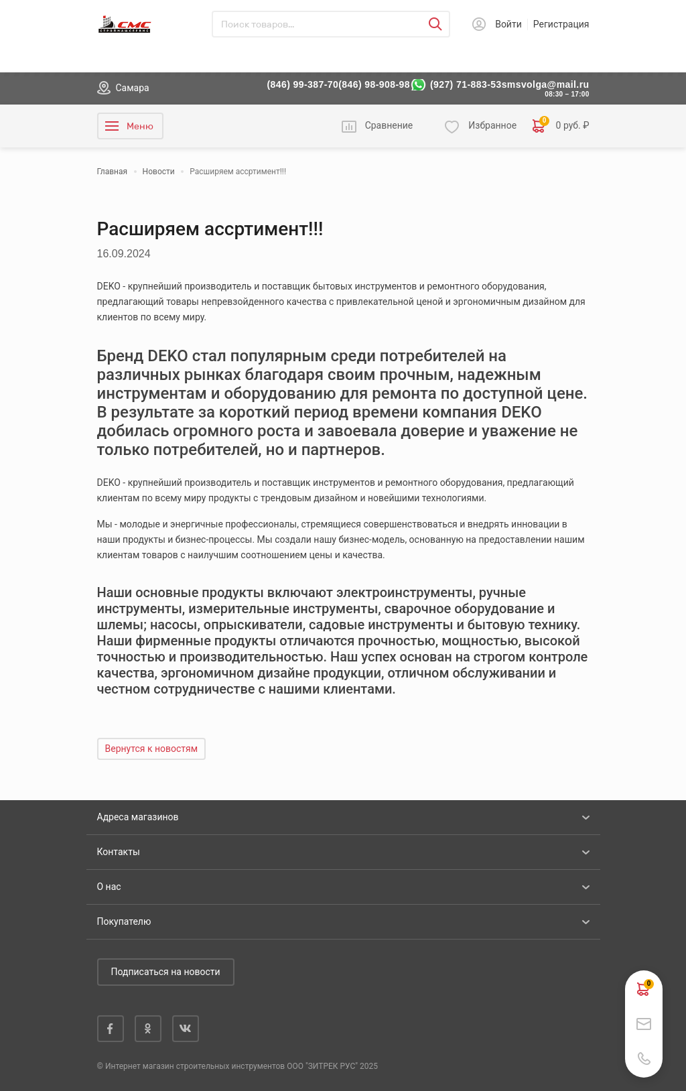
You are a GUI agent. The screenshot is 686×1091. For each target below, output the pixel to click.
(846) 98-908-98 (374, 84)
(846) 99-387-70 (303, 84)
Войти (508, 24)
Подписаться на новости (165, 971)
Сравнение (389, 125)
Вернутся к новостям (151, 748)
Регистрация (561, 24)
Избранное (492, 125)
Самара (132, 87)
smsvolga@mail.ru (546, 84)
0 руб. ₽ (561, 126)
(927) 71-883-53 (466, 84)
